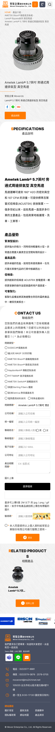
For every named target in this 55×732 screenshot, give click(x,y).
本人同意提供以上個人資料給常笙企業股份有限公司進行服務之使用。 (27, 527)
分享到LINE (12, 106)
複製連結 (18, 106)
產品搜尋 (50, 4)
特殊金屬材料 (36, 398)
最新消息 (24, 710)
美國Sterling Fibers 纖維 (19, 387)
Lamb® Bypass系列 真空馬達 (18, 18)
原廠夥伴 (39, 710)
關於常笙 (9, 710)
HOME (8, 12)
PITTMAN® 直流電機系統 (19, 375)
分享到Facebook (7, 106)
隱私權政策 (10, 715)
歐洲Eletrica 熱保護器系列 (19, 392)
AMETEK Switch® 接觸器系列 (21, 381)
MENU (35, 4)
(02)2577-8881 (27, 669)
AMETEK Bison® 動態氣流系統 (19, 15)
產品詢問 (15, 115)
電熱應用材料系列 (15, 398)
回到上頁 (27, 603)
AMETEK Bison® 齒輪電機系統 (22, 359)
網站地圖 (24, 715)
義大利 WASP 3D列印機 (18, 353)
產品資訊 (39, 715)
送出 (27, 537)
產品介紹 (17, 12)
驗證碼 (8, 516)
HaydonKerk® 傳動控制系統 (20, 370)
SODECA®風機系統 (16, 347)
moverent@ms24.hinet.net (26, 679)
